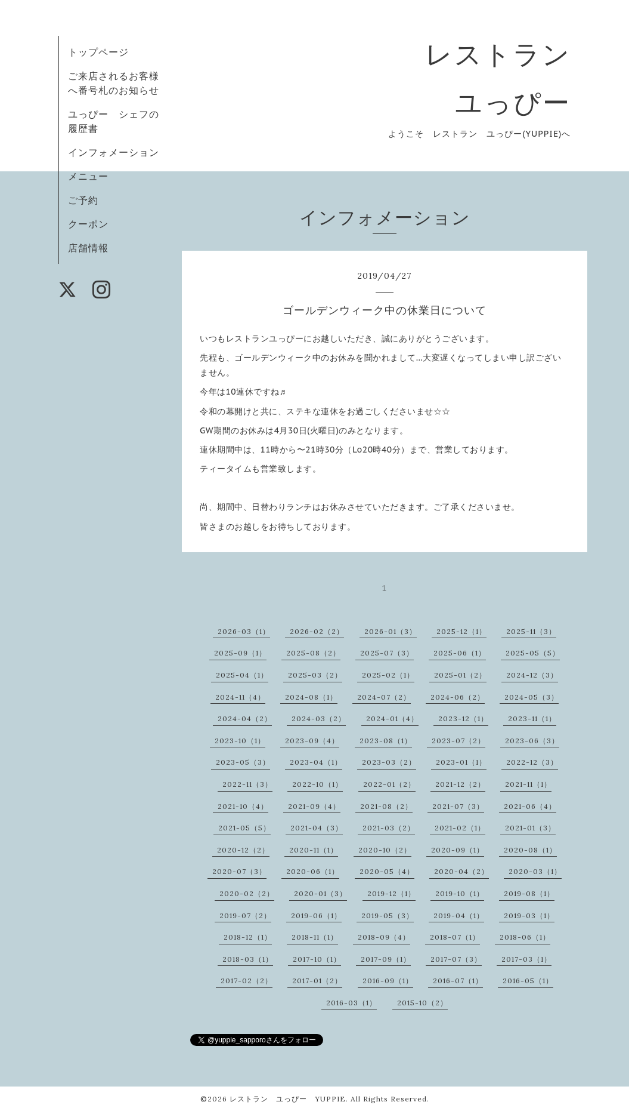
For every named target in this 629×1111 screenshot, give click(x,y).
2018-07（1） (455, 936)
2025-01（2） (460, 674)
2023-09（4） (312, 740)
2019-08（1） (529, 893)
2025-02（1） (388, 674)
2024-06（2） (457, 697)
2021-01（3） (530, 827)
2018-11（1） (315, 936)
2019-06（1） (316, 915)
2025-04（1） (242, 674)
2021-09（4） (314, 806)
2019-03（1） (529, 915)
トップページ (98, 52)
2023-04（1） (316, 762)
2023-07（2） (458, 740)
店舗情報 (88, 248)
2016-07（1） (458, 980)
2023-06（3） (532, 740)
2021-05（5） (244, 827)
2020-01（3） (320, 893)
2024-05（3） (531, 697)
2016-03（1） (351, 1002)
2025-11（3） (531, 631)
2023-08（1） (386, 740)
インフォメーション (113, 152)
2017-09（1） (386, 959)
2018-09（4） (384, 936)
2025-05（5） (533, 652)
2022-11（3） (247, 784)
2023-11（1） (532, 718)
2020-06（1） (312, 871)
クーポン (88, 224)
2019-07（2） (245, 915)
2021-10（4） (243, 806)
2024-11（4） (240, 697)
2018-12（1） (248, 936)
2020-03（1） (535, 871)
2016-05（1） (528, 980)
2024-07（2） (384, 697)
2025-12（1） (461, 631)
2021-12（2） (460, 784)
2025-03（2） (315, 674)
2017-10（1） (317, 959)
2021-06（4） (530, 806)
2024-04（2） (245, 718)
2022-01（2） (389, 784)
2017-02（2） (246, 980)
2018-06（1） (525, 936)
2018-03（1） (247, 959)
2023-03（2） (389, 762)
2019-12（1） (391, 893)
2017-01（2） (317, 980)
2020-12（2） (243, 849)
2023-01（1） (461, 762)
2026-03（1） (244, 631)
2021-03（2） (388, 827)
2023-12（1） (463, 718)
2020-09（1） (457, 849)
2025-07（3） (387, 652)
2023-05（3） (243, 762)
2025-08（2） (313, 652)
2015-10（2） (422, 1002)
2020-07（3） (239, 871)
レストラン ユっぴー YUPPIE (288, 1098)
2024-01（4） (392, 718)
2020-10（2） (384, 849)
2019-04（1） (458, 915)
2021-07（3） (458, 806)
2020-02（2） (246, 893)
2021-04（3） (316, 827)
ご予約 (83, 200)
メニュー (88, 176)
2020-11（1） (313, 849)
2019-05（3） (387, 915)
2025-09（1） (240, 652)
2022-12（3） (532, 762)
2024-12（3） (532, 674)
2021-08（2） (386, 806)
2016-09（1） (387, 980)
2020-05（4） (387, 871)
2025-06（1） (459, 652)
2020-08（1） (530, 849)
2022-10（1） (317, 784)
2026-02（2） (317, 631)
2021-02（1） (460, 827)
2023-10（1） (240, 740)
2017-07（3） (456, 959)
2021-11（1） (528, 784)
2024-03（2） (319, 718)
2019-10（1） (459, 893)
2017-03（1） (526, 959)
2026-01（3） (390, 631)
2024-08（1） (311, 697)
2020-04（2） (461, 871)
